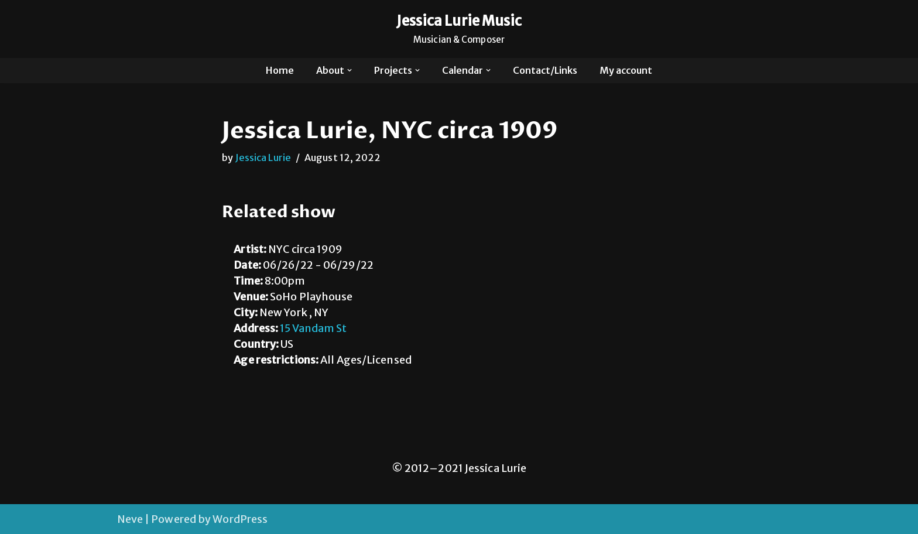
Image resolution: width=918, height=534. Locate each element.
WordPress (240, 519)
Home (280, 70)
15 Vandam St (313, 328)
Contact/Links (545, 70)
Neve (130, 519)
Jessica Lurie (263, 157)
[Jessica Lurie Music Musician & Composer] (459, 29)
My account (626, 70)
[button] (349, 70)
